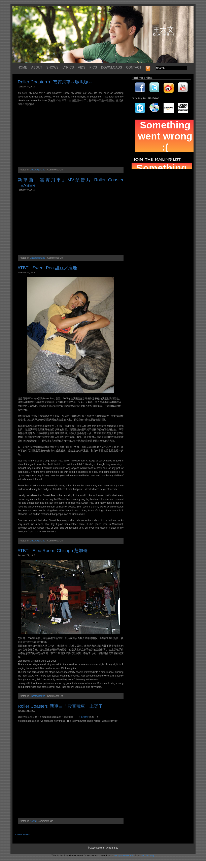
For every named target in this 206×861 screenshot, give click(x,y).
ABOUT (36, 67)
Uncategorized (37, 169)
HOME (22, 67)
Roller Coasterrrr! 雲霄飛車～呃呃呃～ (55, 81)
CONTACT (133, 67)
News (33, 821)
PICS (93, 67)
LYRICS (68, 67)
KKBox (85, 717)
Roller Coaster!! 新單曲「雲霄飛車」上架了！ (62, 706)
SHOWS (52, 67)
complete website (124, 855)
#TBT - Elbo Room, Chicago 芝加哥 (53, 550)
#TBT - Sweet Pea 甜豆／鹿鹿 (47, 267)
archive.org (147, 855)
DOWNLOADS (111, 67)
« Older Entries (22, 834)
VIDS (81, 67)
